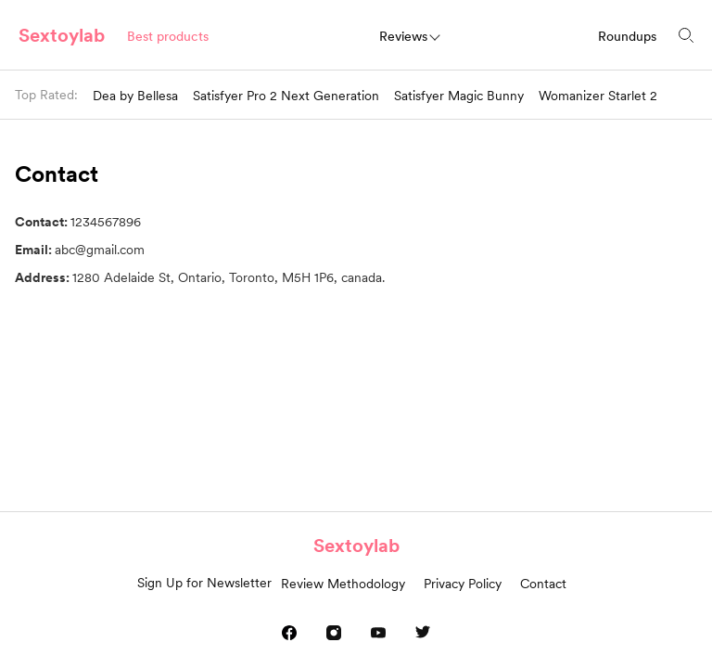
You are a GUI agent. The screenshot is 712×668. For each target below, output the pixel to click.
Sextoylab (62, 35)
